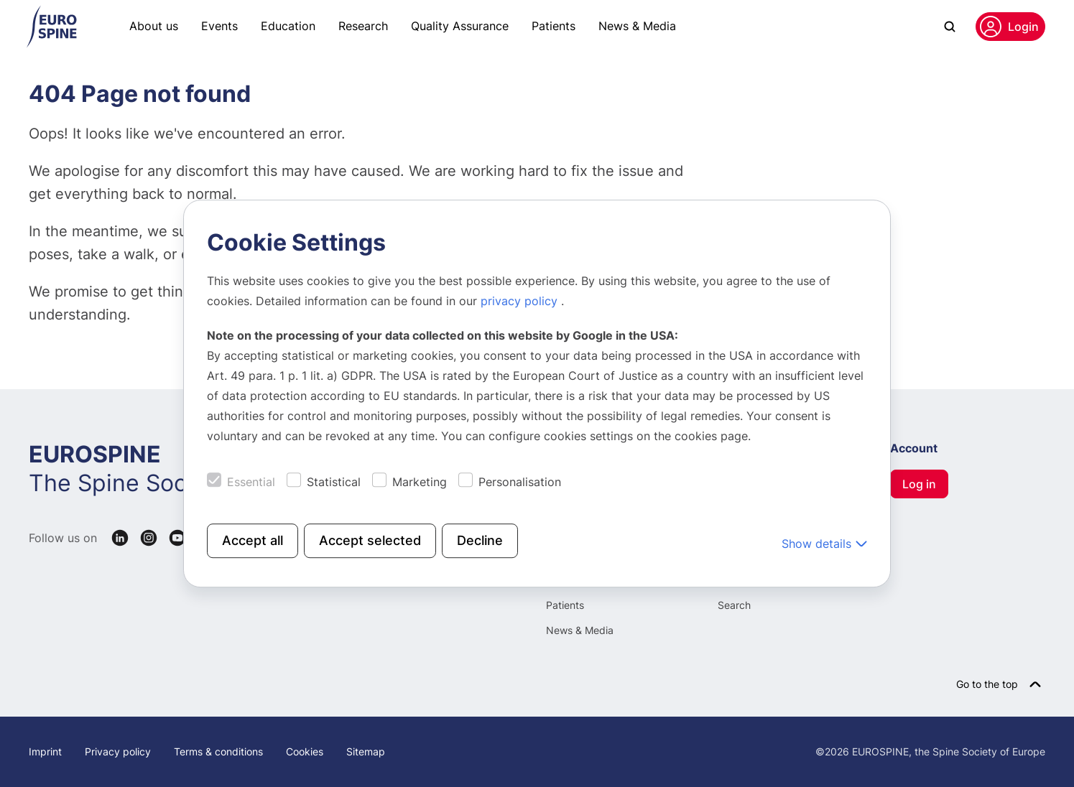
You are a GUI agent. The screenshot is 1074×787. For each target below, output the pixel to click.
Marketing (419, 482)
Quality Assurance (460, 26)
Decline (480, 540)
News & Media (637, 26)
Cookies (304, 751)
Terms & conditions (218, 751)
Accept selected (370, 540)
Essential (251, 482)
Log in (919, 484)
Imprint (45, 751)
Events (219, 26)
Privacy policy (118, 751)
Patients (553, 26)
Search (734, 605)
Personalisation (519, 482)
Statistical (334, 482)
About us (153, 26)
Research (363, 26)
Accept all (252, 540)
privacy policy (521, 301)
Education (288, 26)
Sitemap (365, 751)
